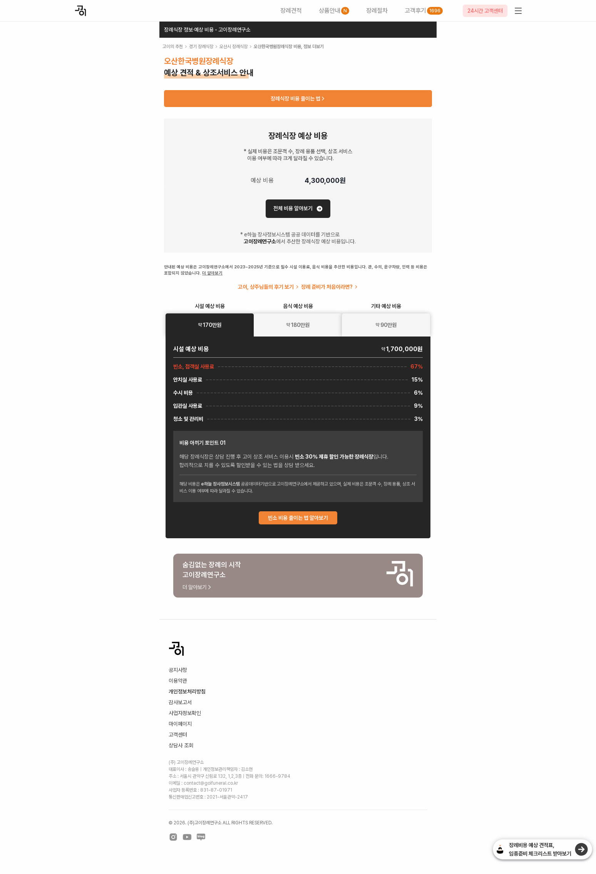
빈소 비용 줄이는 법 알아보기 (298, 518)
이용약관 (178, 681)
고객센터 (178, 735)
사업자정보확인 (185, 713)
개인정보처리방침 (187, 691)
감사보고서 (180, 702)
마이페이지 (180, 724)
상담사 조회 (181, 745)
